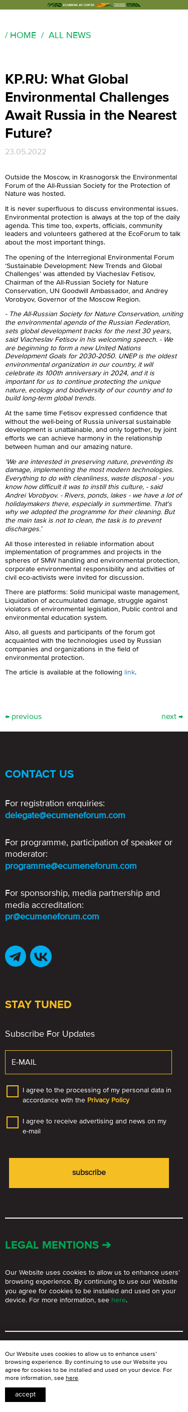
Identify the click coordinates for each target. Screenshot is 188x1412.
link (129, 672)
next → (172, 717)
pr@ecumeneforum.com (52, 916)
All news (70, 35)
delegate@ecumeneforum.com (65, 815)
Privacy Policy (108, 1100)
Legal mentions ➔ (58, 1245)
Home (23, 35)
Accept (25, 1394)
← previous (23, 717)
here (118, 1300)
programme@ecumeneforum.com (71, 865)
